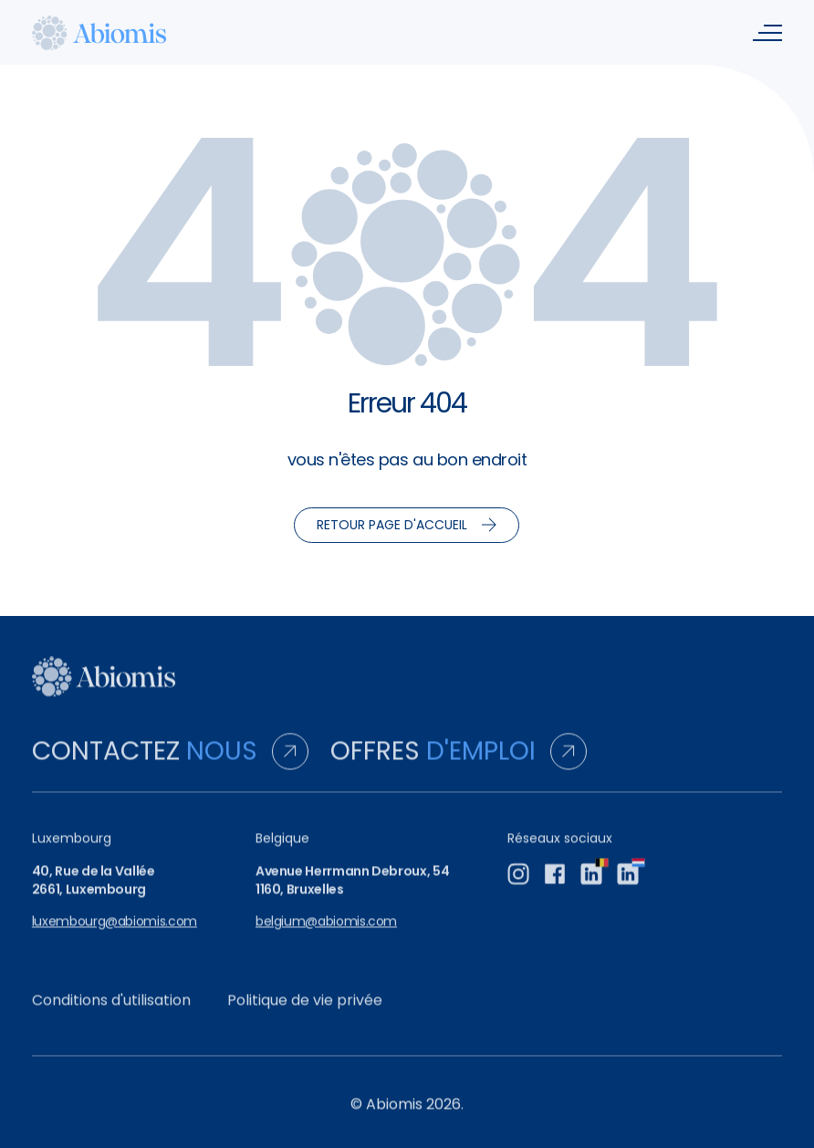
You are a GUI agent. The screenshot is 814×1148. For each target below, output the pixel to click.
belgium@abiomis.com (326, 932)
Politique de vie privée (304, 1009)
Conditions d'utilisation (111, 1009)
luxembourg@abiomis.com (114, 932)
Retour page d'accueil (406, 525)
